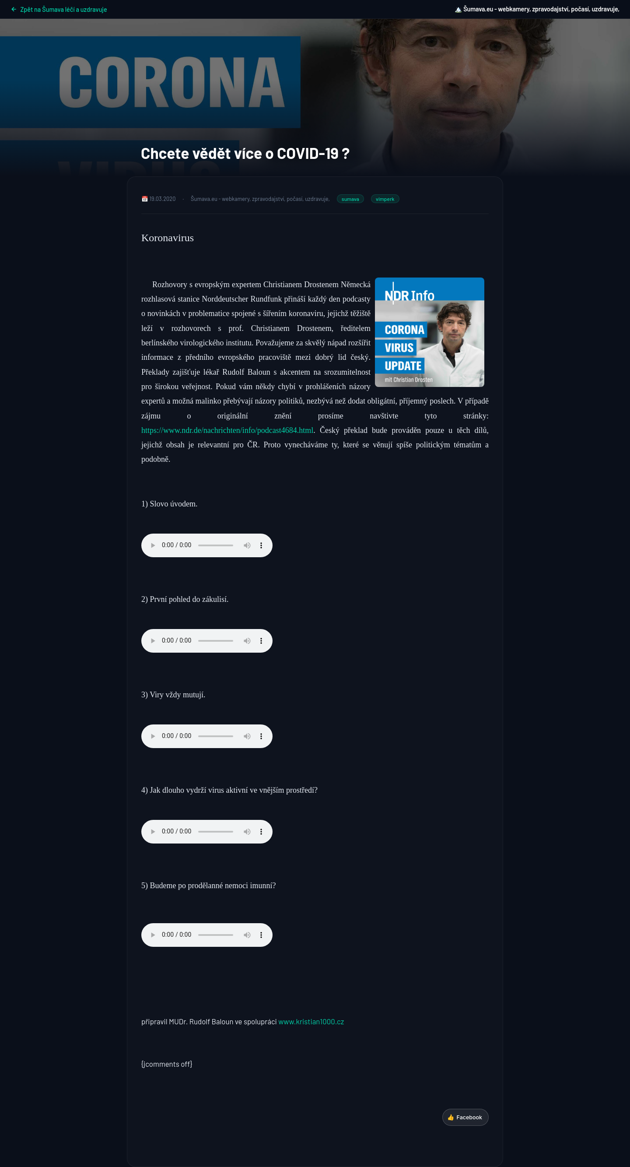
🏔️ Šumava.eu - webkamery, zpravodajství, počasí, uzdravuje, (537, 9)
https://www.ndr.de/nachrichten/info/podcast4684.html (227, 430)
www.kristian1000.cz (311, 1021)
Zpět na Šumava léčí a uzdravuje (58, 9)
